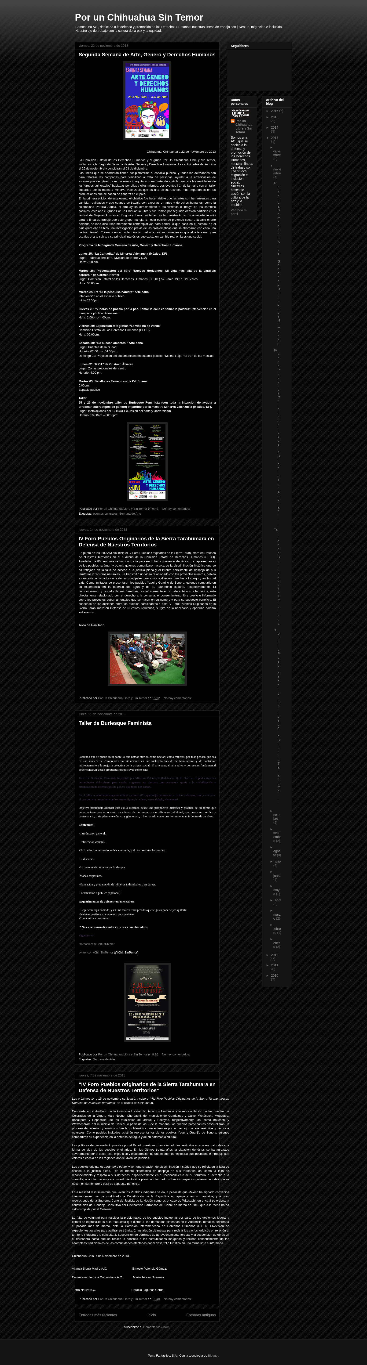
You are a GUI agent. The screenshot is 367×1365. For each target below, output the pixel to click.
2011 (274, 965)
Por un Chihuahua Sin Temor (139, 17)
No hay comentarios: (176, 508)
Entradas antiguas (201, 1315)
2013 (274, 138)
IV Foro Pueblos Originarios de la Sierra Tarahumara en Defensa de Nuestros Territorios (146, 542)
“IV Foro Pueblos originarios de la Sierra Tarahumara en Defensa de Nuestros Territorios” (147, 1087)
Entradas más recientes (98, 1315)
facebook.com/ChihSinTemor (96, 944)
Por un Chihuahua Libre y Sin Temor (243, 126)
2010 (274, 975)
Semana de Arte (130, 513)
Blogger (213, 1355)
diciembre (277, 153)
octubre (276, 817)
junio (276, 876)
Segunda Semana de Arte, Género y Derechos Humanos (147, 55)
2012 (274, 955)
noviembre (277, 171)
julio (278, 861)
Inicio (151, 1315)
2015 (274, 117)
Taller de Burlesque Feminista (115, 723)
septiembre (277, 837)
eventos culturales (105, 513)
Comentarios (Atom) (156, 1327)
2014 (274, 127)
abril (278, 900)
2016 (275, 111)
